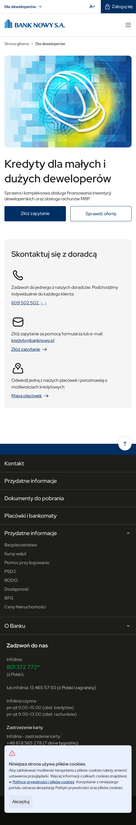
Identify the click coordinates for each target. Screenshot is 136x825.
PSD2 (10, 571)
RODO (11, 580)
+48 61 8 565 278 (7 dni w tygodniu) (42, 743)
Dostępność (16, 589)
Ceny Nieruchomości (25, 607)
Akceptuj (20, 802)
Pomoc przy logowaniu (26, 562)
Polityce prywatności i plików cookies (43, 781)
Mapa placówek (30, 396)
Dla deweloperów (24, 6)
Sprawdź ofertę (109, 214)
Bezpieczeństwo (20, 545)
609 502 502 (25, 303)
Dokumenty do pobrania (34, 498)
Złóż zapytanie (43, 213)
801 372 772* (23, 667)
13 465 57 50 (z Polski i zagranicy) (63, 688)
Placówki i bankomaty (30, 515)
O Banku (68, 626)
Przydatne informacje (30, 480)
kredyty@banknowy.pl (32, 340)
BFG (9, 598)
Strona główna (16, 43)
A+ (94, 6)
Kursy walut (15, 554)
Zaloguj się (118, 6)
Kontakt (14, 463)
